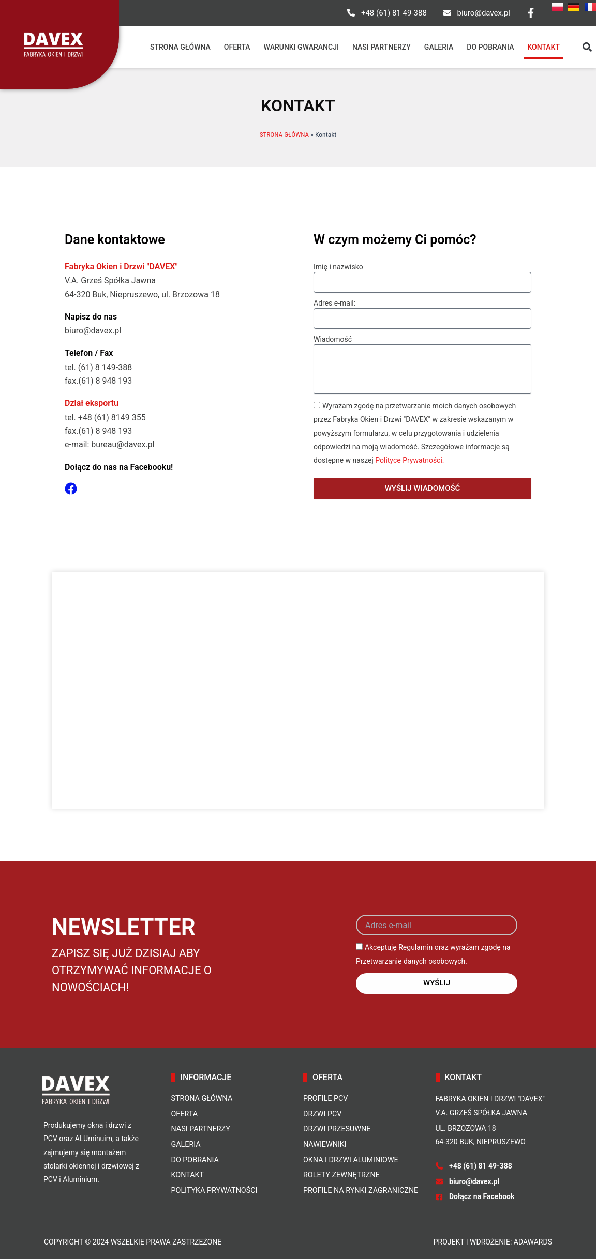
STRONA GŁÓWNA (284, 134)
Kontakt (543, 47)
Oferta (237, 47)
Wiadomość (333, 339)
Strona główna (180, 47)
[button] (587, 47)
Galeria (438, 47)
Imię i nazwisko (338, 267)
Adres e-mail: (334, 303)
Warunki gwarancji (301, 47)
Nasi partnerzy (381, 47)
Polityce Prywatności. (409, 460)
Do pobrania (490, 47)
